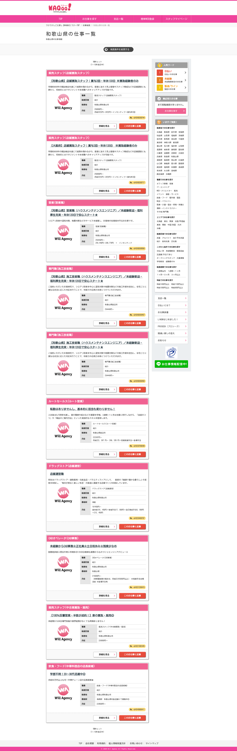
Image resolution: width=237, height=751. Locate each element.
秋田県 (159, 135)
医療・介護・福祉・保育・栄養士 (170, 204)
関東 (171, 221)
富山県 (159, 146)
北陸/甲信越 (180, 221)
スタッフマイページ (176, 19)
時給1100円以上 (177, 284)
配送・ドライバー (164, 201)
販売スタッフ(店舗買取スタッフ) (69, 73)
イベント (160, 194)
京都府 (174, 153)
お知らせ (162, 340)
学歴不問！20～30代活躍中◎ (67, 674)
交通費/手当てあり (164, 254)
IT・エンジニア (163, 187)
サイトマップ (152, 743)
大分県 (166, 170)
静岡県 (174, 149)
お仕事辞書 (163, 312)
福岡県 (166, 167)
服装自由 (180, 251)
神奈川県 (167, 142)
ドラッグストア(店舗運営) (65, 466)
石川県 (166, 146)
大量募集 (180, 258)
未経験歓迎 (170, 251)
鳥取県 (159, 160)
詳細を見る (104, 126)
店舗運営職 (57, 473)
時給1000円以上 (163, 287)
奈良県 (166, 156)
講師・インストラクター (167, 208)
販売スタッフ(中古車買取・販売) (69, 607)
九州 (179, 225)
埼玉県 (174, 139)
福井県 (174, 146)
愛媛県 (181, 163)
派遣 (158, 238)
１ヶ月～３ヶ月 (163, 274)
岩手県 (174, 132)
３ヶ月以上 (175, 274)
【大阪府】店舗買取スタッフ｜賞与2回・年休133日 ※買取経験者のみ (93, 145)
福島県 (174, 135)
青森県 (166, 132)
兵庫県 (159, 156)
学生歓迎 (160, 261)
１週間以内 (161, 271)
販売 (176, 191)
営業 (171, 183)
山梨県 (181, 146)
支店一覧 (118, 19)
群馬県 (166, 139)
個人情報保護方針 (118, 743)
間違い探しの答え (166, 333)
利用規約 (101, 743)
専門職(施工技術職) (61, 268)
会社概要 (89, 743)
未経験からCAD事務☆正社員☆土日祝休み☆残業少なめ (83, 546)
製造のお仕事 (171, 87)
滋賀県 (166, 153)
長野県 (159, 149)
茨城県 (181, 135)
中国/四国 (172, 225)
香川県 (174, 163)
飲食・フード (162, 198)
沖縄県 (168, 174)
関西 (164, 225)
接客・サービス (172, 194)
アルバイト (166, 238)
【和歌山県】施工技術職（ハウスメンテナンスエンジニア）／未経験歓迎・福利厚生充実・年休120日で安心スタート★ (96, 278)
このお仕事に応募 (132, 126)
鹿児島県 (160, 174)
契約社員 (165, 241)
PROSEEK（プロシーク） (169, 326)
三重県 (159, 153)
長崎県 (181, 167)
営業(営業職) (57, 202)
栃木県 (159, 139)
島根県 (166, 160)
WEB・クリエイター (164, 191)
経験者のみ (170, 261)
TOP (60, 19)
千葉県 (181, 139)
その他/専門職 (163, 212)
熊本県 (159, 170)
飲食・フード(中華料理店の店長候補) (72, 666)
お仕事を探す (89, 19)
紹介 (158, 241)
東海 (158, 225)
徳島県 (166, 163)
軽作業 (172, 198)
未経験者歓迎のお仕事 (171, 80)
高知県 (159, 167)
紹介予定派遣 (178, 238)
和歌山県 (175, 156)
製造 (178, 198)
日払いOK (160, 251)
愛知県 (181, 149)
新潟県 (176, 142)
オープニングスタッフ (166, 258)
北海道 (159, 132)
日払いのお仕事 (171, 72)
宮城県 (181, 132)
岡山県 (174, 160)
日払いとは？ (164, 305)
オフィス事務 (162, 183)
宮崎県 (174, 170)
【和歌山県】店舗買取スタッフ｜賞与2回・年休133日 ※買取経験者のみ (94, 81)
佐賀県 (174, 167)
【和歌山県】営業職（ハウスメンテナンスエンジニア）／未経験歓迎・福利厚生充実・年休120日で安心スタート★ (96, 212)
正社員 (174, 241)
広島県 (181, 160)
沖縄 (158, 228)
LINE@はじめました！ (168, 319)
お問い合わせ (136, 743)
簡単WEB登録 (147, 19)
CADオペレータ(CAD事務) (64, 538)
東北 (166, 221)
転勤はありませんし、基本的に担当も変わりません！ (82, 409)
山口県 (159, 163)
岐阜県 (166, 149)
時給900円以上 (177, 287)
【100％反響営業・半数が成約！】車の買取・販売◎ (82, 615)
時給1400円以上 (163, 284)
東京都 (159, 142)
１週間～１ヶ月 (174, 271)
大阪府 (181, 153)
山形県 (166, 135)
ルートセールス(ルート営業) (66, 401)
